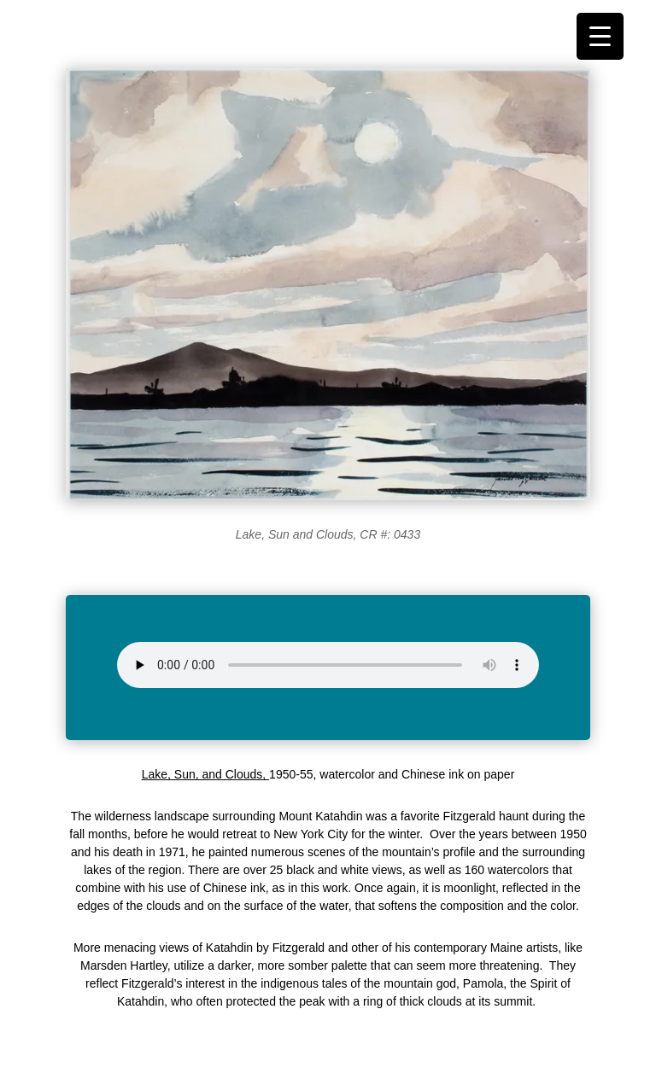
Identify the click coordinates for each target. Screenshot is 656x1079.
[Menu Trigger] (600, 36)
